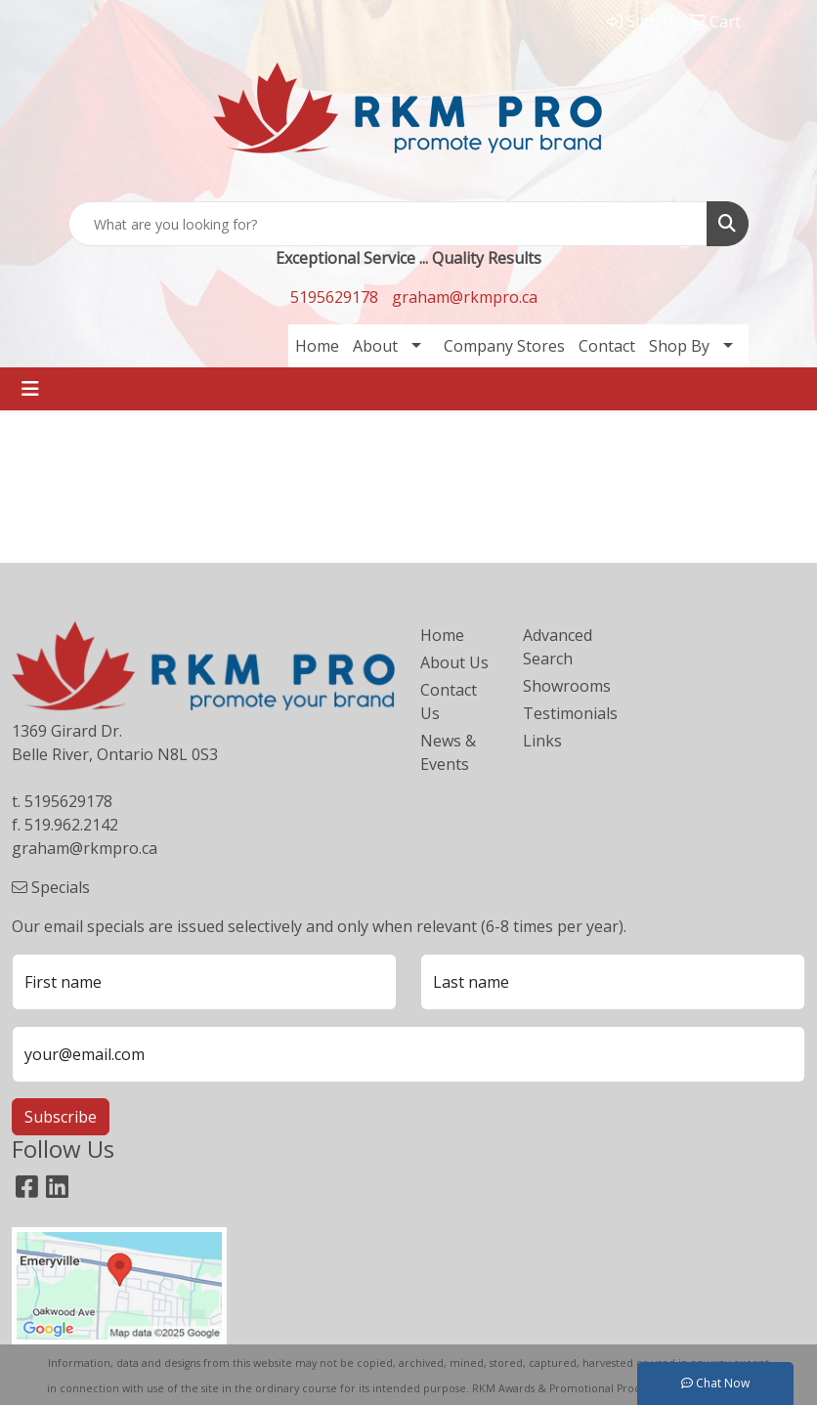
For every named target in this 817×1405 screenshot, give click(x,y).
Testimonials (562, 713)
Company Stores (504, 346)
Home (317, 346)
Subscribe (60, 1117)
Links (542, 740)
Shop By (679, 346)
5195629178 (334, 297)
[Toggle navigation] (30, 389)
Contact (607, 346)
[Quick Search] (388, 223)
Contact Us (448, 701)
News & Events (448, 752)
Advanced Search (557, 646)
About (375, 346)
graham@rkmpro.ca (465, 297)
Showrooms (562, 686)
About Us (454, 662)
